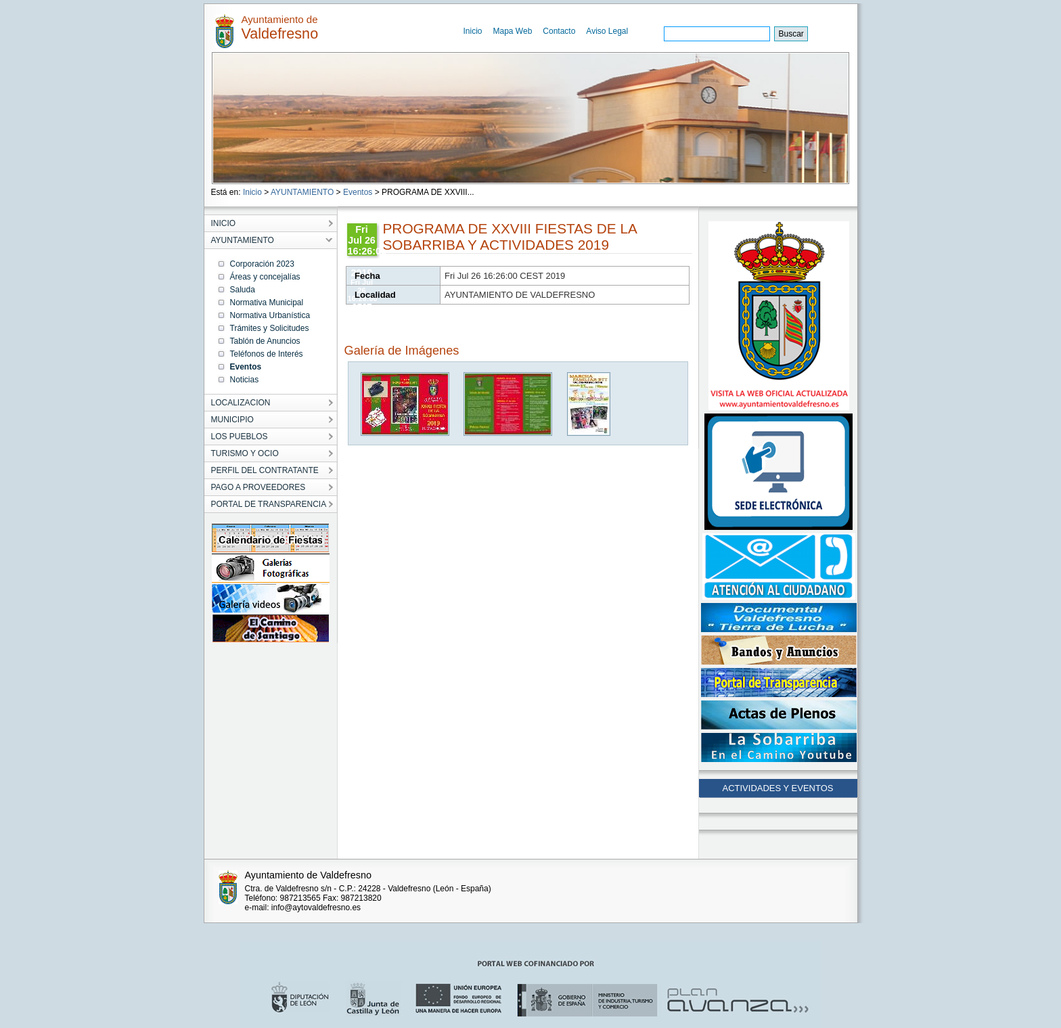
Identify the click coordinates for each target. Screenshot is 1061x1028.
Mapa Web (513, 31)
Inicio (473, 31)
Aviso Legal (607, 31)
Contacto (559, 31)
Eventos (357, 192)
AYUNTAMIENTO (302, 192)
